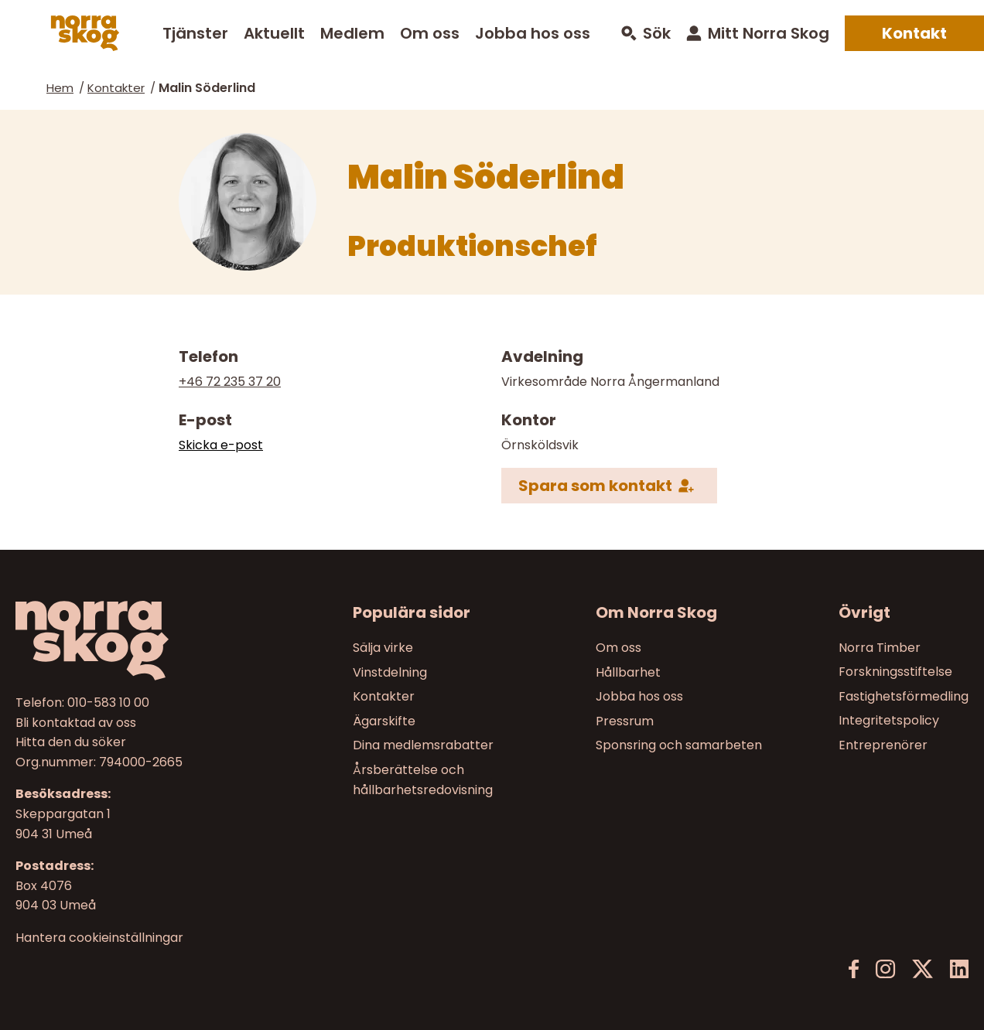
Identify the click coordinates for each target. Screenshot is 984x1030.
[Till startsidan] (127, 640)
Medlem (352, 33)
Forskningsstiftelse (895, 671)
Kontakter (116, 88)
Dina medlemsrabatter (423, 745)
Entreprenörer (883, 745)
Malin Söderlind (207, 88)
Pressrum (625, 720)
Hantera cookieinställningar (99, 937)
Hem (59, 88)
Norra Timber (880, 648)
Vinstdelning (390, 671)
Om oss (430, 33)
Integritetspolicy (889, 720)
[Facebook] (854, 969)
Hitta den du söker (70, 742)
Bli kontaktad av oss (75, 722)
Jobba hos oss (532, 33)
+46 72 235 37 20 (230, 382)
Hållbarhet (628, 671)
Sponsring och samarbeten (679, 745)
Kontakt (914, 33)
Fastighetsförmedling (904, 696)
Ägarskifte (384, 720)
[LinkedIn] (959, 969)
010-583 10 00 (108, 702)
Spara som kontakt (595, 485)
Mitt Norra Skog (768, 33)
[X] (922, 969)
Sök (657, 34)
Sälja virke (383, 648)
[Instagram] (885, 969)
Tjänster (195, 33)
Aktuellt (274, 33)
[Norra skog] (85, 33)
